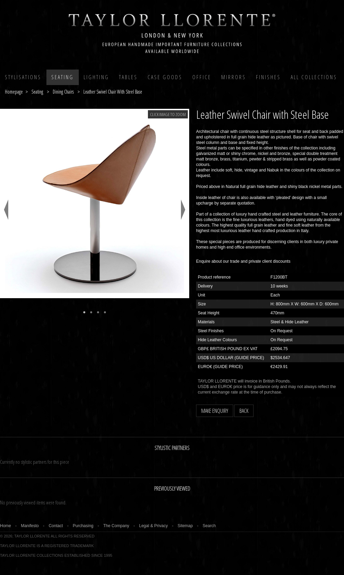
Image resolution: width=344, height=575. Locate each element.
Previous (6, 209)
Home (5, 525)
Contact (56, 525)
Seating (62, 77)
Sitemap (185, 525)
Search (209, 525)
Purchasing (83, 525)
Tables (128, 77)
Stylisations (23, 77)
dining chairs (63, 91)
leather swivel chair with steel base (112, 91)
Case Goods (165, 77)
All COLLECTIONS (314, 77)
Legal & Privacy (153, 525)
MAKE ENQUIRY (214, 411)
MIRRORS (233, 77)
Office (201, 77)
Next (183, 209)
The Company (116, 525)
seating (37, 91)
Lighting (96, 77)
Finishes (268, 77)
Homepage (14, 91)
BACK (243, 411)
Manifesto (30, 525)
